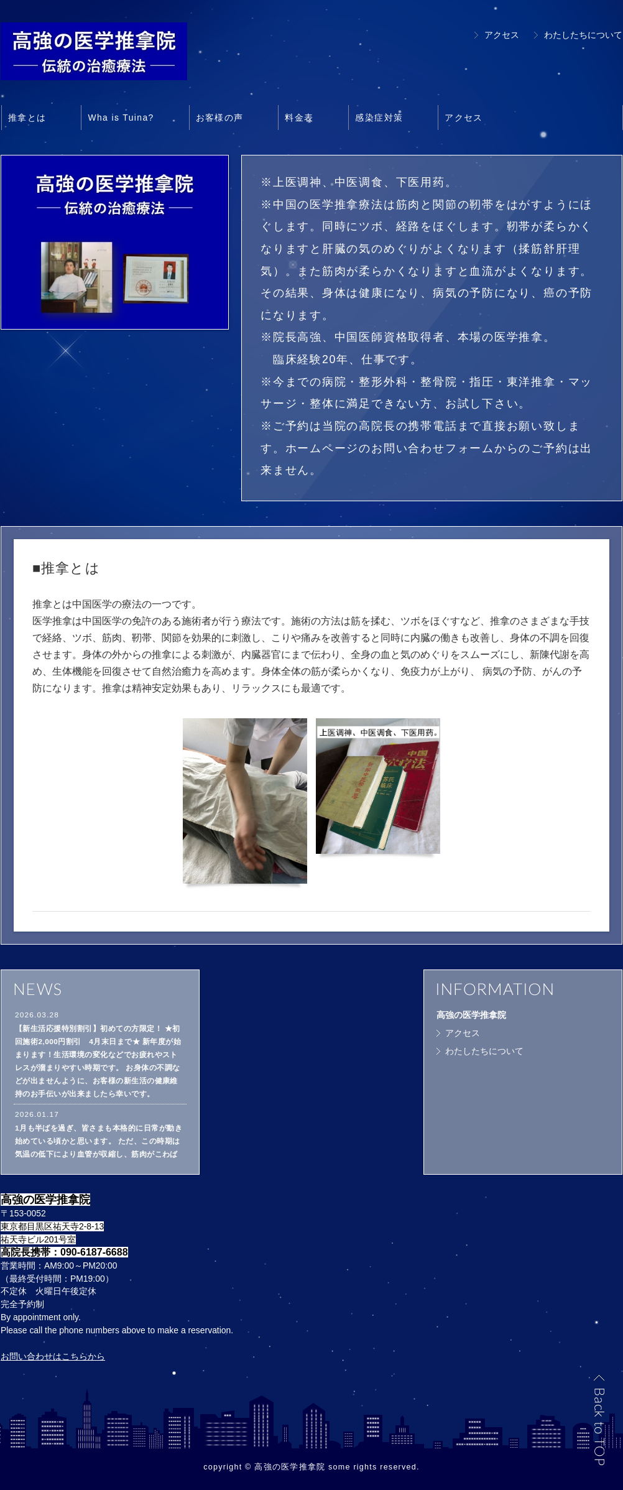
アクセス (501, 35)
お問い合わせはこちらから (53, 1356)
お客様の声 (220, 118)
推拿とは (27, 118)
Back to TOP (598, 1419)
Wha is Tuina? (121, 118)
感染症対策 (379, 118)
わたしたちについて (583, 35)
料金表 (299, 118)
